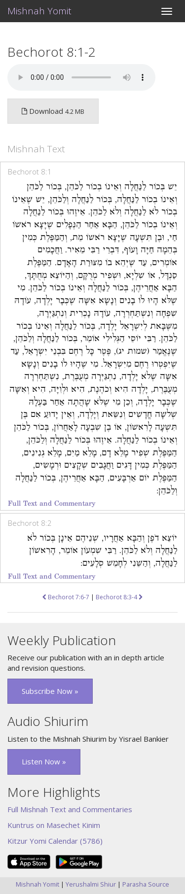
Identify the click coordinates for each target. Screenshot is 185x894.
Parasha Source (145, 884)
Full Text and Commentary (51, 503)
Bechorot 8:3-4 (119, 597)
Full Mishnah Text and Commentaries (69, 809)
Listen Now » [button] (44, 761)
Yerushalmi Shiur (91, 884)
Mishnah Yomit (39, 10)
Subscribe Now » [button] (50, 691)
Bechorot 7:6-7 (65, 597)
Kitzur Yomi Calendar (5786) (55, 841)
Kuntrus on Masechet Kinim (53, 825)
